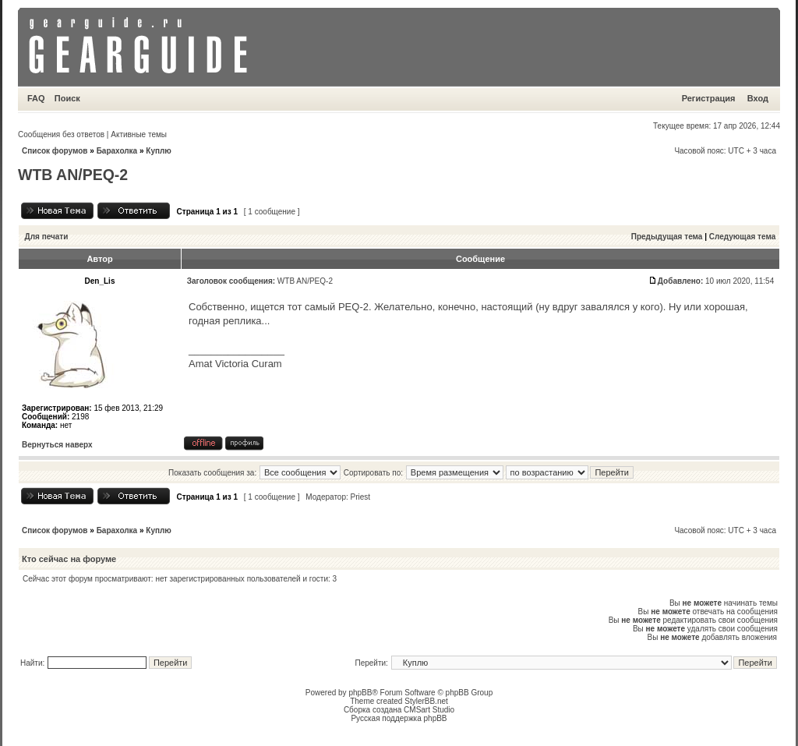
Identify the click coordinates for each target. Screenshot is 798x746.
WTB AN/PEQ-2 (73, 174)
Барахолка (117, 151)
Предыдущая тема (667, 236)
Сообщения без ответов (61, 134)
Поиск (67, 98)
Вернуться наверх (57, 444)
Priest (361, 497)
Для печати (47, 236)
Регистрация (709, 98)
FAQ (36, 98)
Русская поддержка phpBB (399, 718)
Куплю (158, 151)
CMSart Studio (429, 709)
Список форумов (55, 151)
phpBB (360, 692)
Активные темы (139, 134)
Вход (757, 98)
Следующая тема (742, 236)
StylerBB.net (426, 701)
